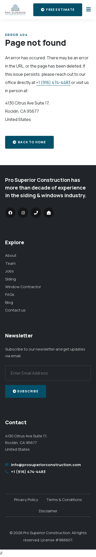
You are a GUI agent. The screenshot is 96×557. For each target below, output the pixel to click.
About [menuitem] (10, 255)
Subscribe (25, 391)
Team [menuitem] (10, 263)
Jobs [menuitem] (9, 271)
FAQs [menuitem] (9, 294)
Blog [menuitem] (9, 302)
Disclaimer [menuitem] (48, 511)
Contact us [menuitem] (15, 310)
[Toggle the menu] (87, 9)
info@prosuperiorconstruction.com (46, 464)
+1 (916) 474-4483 (53, 82)
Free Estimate (57, 9)
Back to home (29, 142)
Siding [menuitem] (10, 279)
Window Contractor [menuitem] (23, 286)
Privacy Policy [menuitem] (26, 499)
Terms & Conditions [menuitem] (64, 499)
